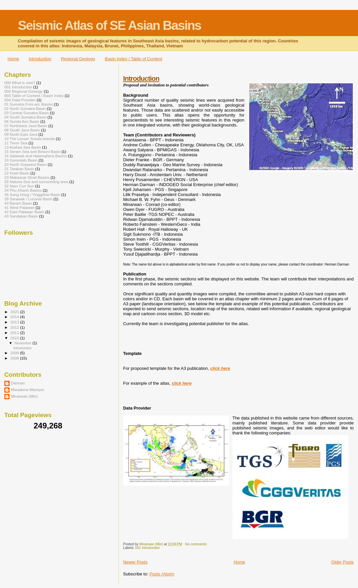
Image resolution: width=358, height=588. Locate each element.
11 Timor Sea (15, 143)
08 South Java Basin (22, 130)
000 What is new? (19, 82)
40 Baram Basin (18, 203)
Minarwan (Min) (24, 396)
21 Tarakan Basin (19, 169)
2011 (15, 332)
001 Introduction (147, 548)
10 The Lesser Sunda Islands (29, 138)
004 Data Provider (19, 100)
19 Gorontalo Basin (20, 160)
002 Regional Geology (23, 91)
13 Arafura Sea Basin (22, 147)
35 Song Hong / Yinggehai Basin (32, 194)
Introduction (40, 58)
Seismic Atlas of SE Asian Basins (109, 25)
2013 (15, 322)
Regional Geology (78, 58)
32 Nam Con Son (19, 186)
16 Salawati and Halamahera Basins (35, 156)
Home (13, 58)
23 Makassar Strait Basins (26, 177)
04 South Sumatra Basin (25, 117)
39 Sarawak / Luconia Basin (28, 199)
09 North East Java (20, 134)
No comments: (196, 544)
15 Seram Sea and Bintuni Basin (32, 151)
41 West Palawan (19, 207)
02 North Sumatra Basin (25, 108)
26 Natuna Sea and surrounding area (36, 181)
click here (220, 368)
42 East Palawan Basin (24, 212)
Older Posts (342, 562)
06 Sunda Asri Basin (21, 121)
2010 (15, 338)
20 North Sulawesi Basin (25, 164)
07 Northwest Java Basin (25, 125)
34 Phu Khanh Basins (23, 190)
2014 (15, 317)
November (23, 343)
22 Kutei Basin (16, 173)
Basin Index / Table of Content (133, 58)
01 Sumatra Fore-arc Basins (28, 104)
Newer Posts (135, 562)
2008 (15, 358)
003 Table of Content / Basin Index (34, 95)
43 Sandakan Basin (21, 216)
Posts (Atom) (161, 573)
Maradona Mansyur (27, 389)
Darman (18, 383)
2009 (15, 353)
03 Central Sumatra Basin (26, 113)
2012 (15, 327)
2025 (15, 312)
